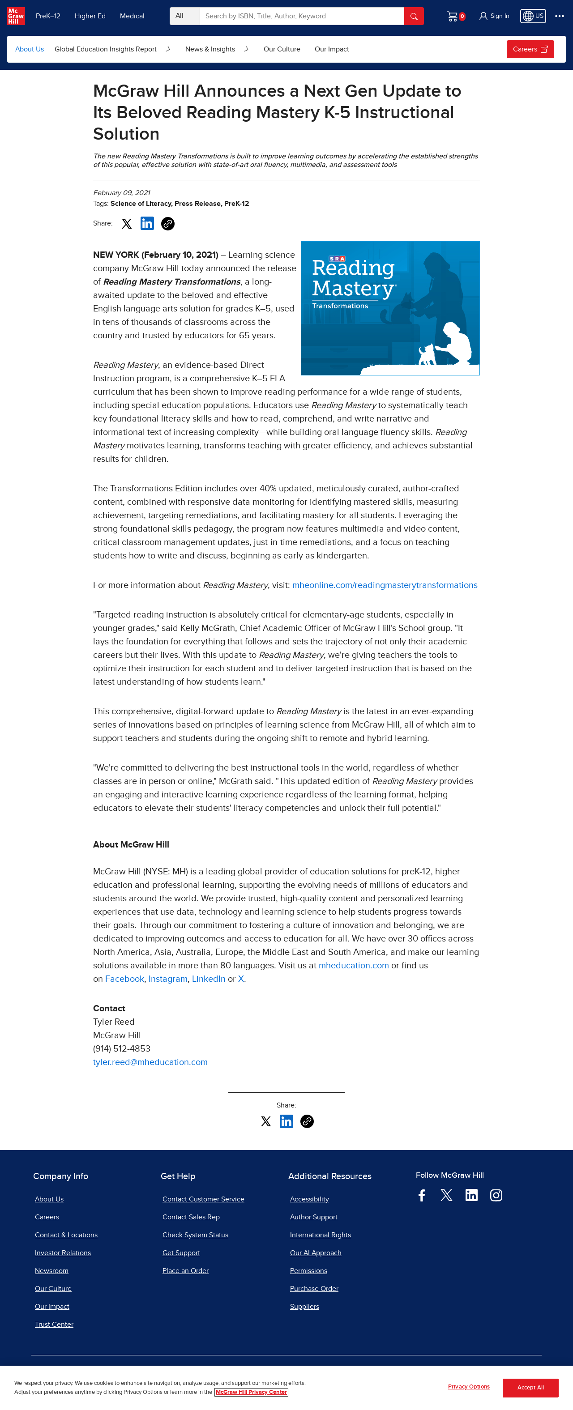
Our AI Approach (316, 1253)
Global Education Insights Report (106, 49)
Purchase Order (314, 1288)
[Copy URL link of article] (168, 223)
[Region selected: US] (533, 16)
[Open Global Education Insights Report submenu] (168, 49)
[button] (494, 16)
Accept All (530, 1390)
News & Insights (210, 49)
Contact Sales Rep (191, 1217)
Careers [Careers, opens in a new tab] (47, 1217)
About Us (29, 49)
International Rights (320, 1235)
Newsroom (51, 1270)
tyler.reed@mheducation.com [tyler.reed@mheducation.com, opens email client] (150, 1062)
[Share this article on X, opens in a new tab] (126, 222)
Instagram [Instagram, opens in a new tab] (168, 979)
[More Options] (559, 16)
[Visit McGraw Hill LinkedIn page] (472, 1194)
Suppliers (304, 1306)
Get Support (181, 1253)
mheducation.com (354, 965)
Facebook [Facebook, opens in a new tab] (124, 979)
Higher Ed (90, 16)
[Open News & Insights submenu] (246, 49)
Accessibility (309, 1199)
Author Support (314, 1217)
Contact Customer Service (203, 1199)
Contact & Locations (66, 1235)
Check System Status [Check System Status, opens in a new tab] (195, 1235)
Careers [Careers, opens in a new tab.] (530, 49)
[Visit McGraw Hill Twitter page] (446, 1194)
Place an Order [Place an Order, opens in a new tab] (185, 1270)
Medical (132, 16)
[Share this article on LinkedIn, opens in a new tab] (147, 222)
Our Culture (282, 49)
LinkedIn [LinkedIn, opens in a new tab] (209, 979)
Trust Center (54, 1324)
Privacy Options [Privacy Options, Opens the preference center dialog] (469, 1389)
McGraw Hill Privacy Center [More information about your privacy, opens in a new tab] (251, 1394)
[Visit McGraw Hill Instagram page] (496, 1194)
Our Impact (332, 49)
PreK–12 (48, 16)
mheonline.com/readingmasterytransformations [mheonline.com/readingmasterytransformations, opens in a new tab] (385, 585)
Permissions (308, 1270)
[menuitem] (113, 49)
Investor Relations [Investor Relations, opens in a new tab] (63, 1253)
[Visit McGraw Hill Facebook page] (422, 1194)
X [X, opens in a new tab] (241, 979)
